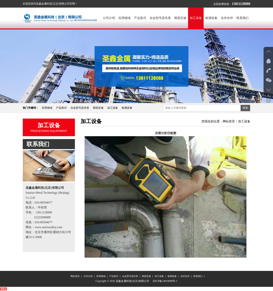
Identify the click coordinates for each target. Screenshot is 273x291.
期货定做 (180, 18)
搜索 (245, 108)
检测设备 (211, 18)
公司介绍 (109, 18)
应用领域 (124, 18)
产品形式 (140, 18)
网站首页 (229, 121)
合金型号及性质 (160, 18)
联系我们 (242, 18)
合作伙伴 (227, 18)
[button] (133, 99)
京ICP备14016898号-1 (164, 281)
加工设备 (196, 18)
